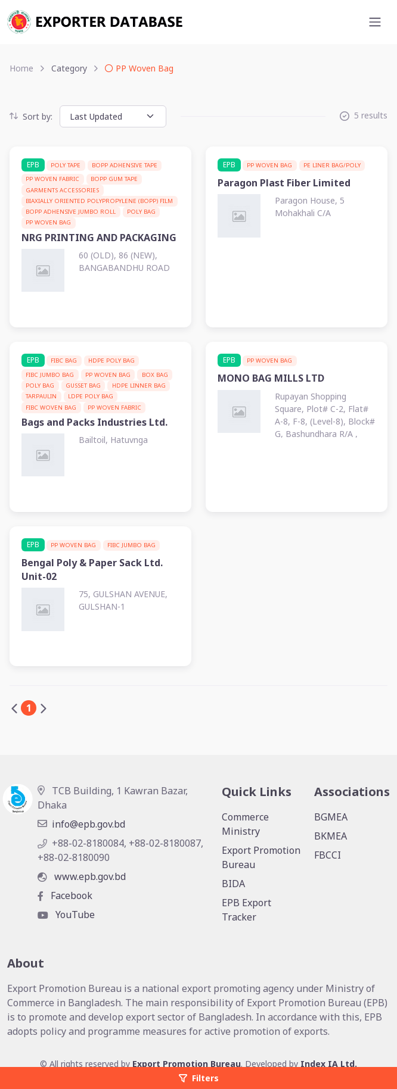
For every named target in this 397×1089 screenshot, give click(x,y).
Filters (199, 1078)
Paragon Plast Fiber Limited (284, 182)
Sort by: (31, 116)
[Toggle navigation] (375, 22)
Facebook (65, 895)
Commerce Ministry (245, 824)
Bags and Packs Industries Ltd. (94, 422)
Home (21, 68)
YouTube (66, 914)
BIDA (233, 883)
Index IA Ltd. (328, 1063)
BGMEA (331, 816)
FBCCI (327, 855)
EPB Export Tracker (246, 909)
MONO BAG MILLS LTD (271, 378)
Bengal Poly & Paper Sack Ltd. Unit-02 (92, 569)
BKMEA (330, 836)
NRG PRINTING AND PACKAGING (98, 237)
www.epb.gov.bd (82, 876)
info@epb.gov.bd (81, 824)
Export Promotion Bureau (261, 857)
